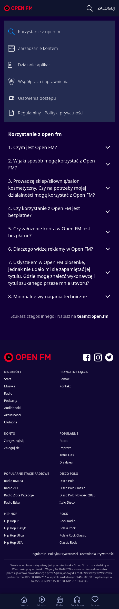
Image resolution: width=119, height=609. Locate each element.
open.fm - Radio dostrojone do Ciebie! (18, 8)
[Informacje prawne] (59, 571)
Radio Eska (12, 502)
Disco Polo (67, 481)
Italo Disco (67, 502)
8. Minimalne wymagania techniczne (47, 296)
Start (7, 379)
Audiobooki (12, 408)
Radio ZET (11, 488)
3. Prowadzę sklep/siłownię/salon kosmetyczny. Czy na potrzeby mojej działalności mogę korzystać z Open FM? (51, 188)
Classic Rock (68, 542)
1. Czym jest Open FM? (32, 147)
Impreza (65, 448)
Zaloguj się (12, 448)
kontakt (65, 386)
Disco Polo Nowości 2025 (77, 495)
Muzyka (9, 386)
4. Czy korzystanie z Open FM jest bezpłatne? (44, 211)
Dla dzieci (66, 462)
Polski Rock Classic (73, 535)
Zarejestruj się (14, 441)
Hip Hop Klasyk (15, 528)
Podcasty (10, 400)
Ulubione (10, 422)
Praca (63, 441)
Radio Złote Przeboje (19, 495)
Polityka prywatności (63, 554)
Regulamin (38, 554)
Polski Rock (68, 528)
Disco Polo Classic (72, 488)
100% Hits (67, 455)
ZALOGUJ (106, 8)
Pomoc (65, 379)
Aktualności (12, 415)
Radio (8, 393)
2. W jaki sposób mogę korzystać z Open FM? (51, 164)
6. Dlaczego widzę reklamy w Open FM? (50, 249)
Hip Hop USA (13, 542)
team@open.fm (92, 316)
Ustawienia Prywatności (97, 554)
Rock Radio (67, 521)
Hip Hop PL (12, 521)
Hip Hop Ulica (14, 535)
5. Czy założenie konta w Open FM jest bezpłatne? (49, 232)
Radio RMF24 (13, 481)
